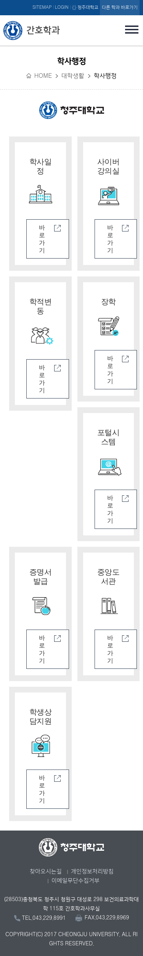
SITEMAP (42, 7)
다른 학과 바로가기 (120, 7)
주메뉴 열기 (132, 29)
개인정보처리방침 (92, 871)
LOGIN (62, 7)
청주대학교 (87, 7)
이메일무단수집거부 (75, 880)
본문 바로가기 (71, 0)
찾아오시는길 (46, 871)
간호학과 (43, 30)
